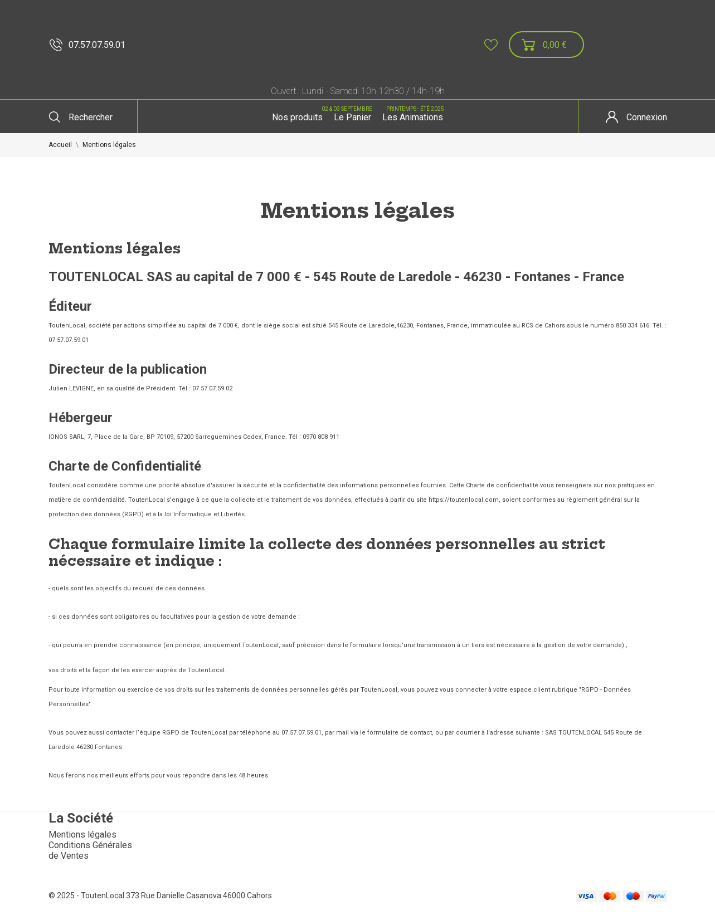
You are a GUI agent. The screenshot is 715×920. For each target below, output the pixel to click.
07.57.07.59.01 (87, 44)
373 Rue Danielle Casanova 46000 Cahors (199, 895)
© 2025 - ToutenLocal (87, 895)
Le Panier (351, 114)
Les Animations (414, 114)
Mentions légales (82, 834)
